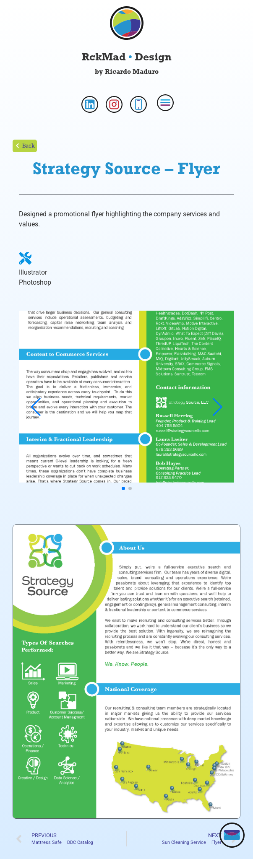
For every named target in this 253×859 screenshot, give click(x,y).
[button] (123, 488)
